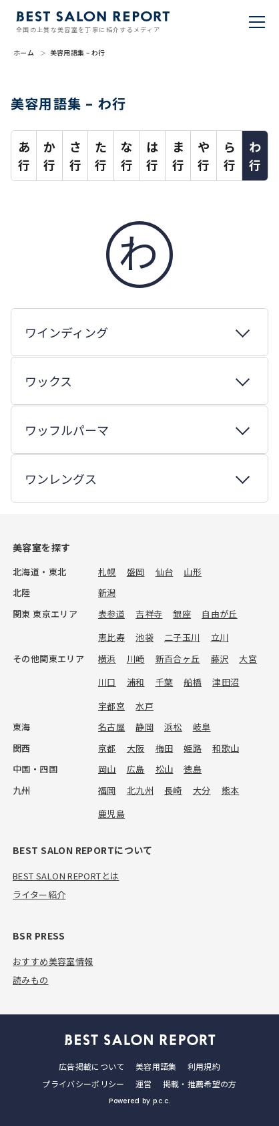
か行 (49, 155)
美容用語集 (156, 1066)
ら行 (230, 155)
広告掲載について (92, 1066)
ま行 (178, 155)
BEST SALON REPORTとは (66, 875)
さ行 (75, 155)
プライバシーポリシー (83, 1083)
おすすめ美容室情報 (53, 961)
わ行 (255, 155)
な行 (127, 155)
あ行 (24, 155)
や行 (204, 155)
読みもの (31, 980)
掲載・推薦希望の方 (200, 1083)
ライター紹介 (39, 894)
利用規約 (204, 1066)
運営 (143, 1083)
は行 (152, 155)
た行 (101, 155)
